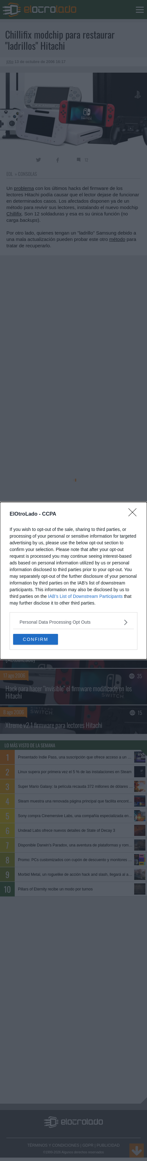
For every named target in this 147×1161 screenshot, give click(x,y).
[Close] (134, 514)
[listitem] (73, 622)
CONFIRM (35, 639)
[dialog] (73, 580)
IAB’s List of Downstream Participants (85, 596)
